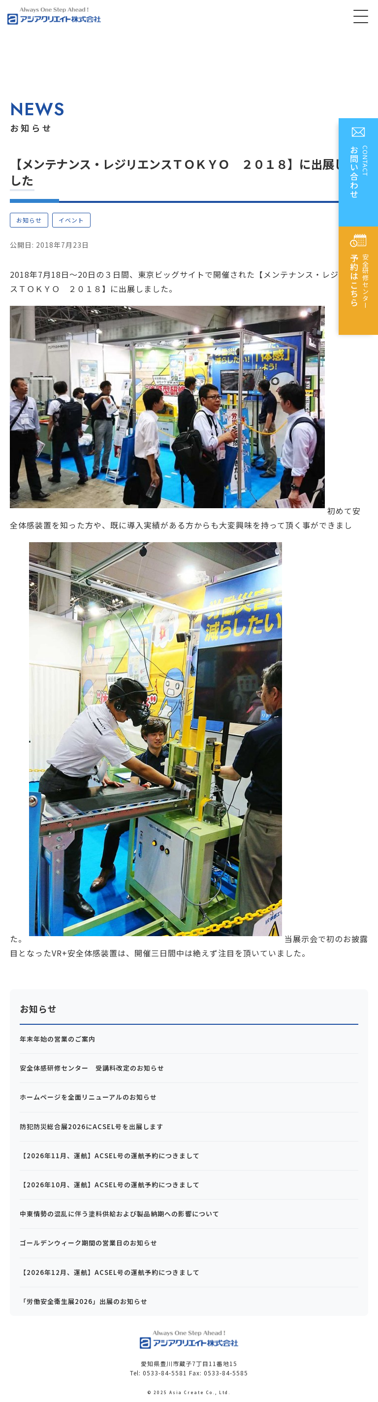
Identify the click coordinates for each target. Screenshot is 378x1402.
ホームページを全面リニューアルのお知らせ (88, 1097)
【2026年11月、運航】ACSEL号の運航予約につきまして (110, 1155)
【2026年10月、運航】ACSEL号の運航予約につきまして (110, 1184)
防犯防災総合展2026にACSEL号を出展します (91, 1126)
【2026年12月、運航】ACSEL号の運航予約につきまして (110, 1272)
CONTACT (359, 176)
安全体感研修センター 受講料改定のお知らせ (92, 1068)
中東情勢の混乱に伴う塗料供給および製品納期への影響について (120, 1213)
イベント (71, 220)
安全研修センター (359, 284)
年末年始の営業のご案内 (57, 1038)
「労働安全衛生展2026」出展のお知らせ (84, 1301)
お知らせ (29, 220)
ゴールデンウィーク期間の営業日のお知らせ (89, 1242)
